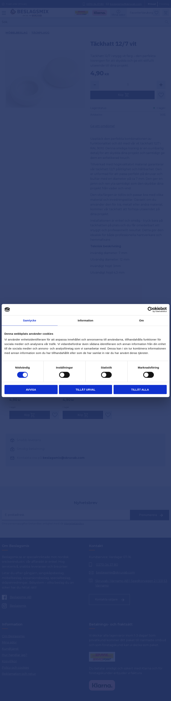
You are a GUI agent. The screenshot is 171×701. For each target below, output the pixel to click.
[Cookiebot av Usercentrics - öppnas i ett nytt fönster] (150, 309)
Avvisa (31, 389)
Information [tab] (85, 320)
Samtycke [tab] (29, 320)
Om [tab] (141, 320)
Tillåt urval (85, 389)
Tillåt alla (140, 389)
